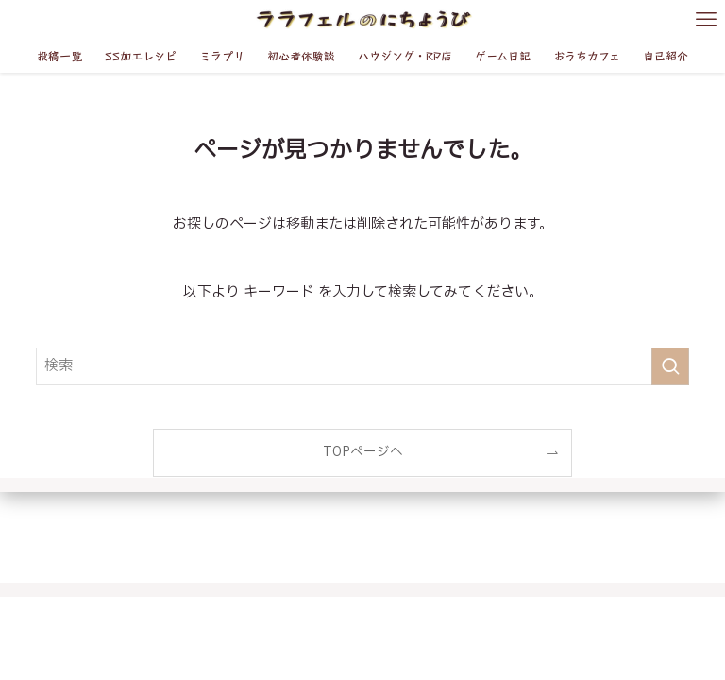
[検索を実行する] (670, 366)
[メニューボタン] (705, 19)
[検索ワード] (362, 366)
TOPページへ (363, 452)
